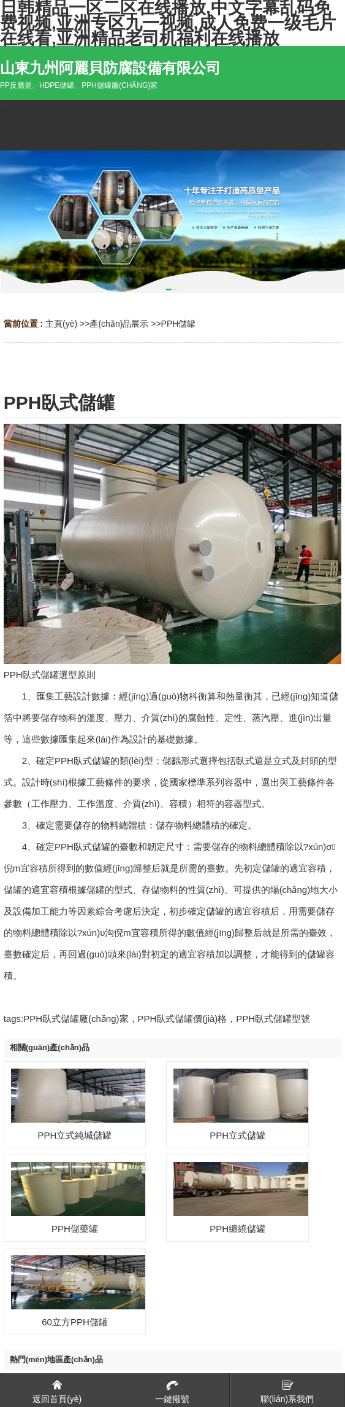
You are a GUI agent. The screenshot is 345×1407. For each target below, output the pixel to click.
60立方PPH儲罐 (75, 1322)
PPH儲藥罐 (74, 1228)
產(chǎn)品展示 (118, 324)
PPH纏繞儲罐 (237, 1228)
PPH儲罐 (178, 324)
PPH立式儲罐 (237, 1135)
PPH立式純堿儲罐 (75, 1135)
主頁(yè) (61, 324)
